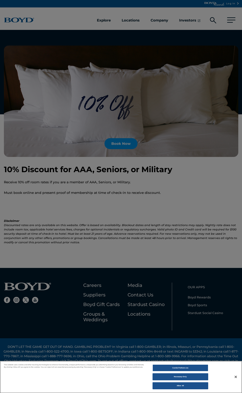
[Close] (235, 378)
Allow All (180, 387)
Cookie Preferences (180, 369)
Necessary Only (180, 378)
